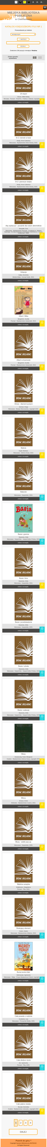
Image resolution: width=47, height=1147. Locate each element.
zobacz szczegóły (23, 102)
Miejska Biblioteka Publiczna (23, 14)
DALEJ (23, 1132)
